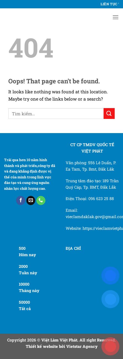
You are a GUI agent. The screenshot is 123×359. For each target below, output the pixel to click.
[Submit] (109, 113)
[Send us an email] (30, 200)
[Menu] (115, 17)
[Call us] (40, 200)
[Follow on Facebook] (20, 200)
